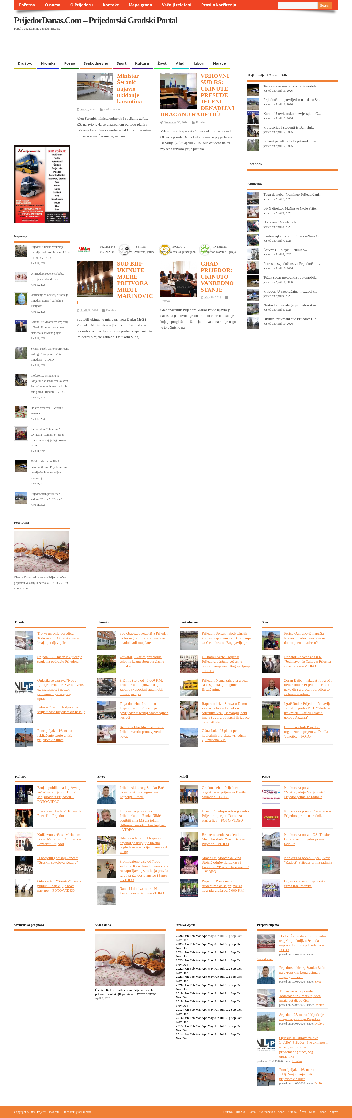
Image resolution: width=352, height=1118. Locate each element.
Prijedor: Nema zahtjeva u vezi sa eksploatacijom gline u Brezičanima (225, 685)
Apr (204, 936)
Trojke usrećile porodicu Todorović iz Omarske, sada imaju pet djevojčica (58, 638)
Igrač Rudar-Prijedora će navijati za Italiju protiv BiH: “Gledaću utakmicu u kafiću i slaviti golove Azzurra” (308, 710)
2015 (179, 1026)
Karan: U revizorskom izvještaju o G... (292, 113)
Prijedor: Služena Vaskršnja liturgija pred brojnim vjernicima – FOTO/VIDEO (50, 252)
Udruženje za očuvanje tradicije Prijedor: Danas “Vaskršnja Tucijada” (49, 300)
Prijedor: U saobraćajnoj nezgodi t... (290, 291)
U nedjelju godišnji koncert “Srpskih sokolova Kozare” (57, 860)
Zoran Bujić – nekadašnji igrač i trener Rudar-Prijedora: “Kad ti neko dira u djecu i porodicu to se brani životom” (308, 687)
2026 (179, 936)
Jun (216, 944)
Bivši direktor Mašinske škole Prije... (290, 208)
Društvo (25, 63)
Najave (219, 63)
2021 (179, 976)
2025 (179, 944)
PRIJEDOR (49, 952)
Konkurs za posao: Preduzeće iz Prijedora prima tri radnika (307, 813)
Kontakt (111, 5)
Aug (227, 944)
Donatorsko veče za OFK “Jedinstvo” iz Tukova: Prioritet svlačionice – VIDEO (307, 661)
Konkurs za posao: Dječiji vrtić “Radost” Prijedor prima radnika (308, 860)
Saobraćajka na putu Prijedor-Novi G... (292, 236)
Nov (179, 948)
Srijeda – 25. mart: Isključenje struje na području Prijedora (59, 659)
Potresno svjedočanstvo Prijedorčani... (291, 263)
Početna (27, 5)
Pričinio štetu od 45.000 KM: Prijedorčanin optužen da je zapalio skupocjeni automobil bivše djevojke (141, 687)
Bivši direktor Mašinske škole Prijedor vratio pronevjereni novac (142, 731)
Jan (187, 936)
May (211, 944)
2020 (179, 985)
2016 (179, 1018)
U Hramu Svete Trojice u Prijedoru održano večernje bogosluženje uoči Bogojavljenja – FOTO (226, 664)
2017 (179, 1009)
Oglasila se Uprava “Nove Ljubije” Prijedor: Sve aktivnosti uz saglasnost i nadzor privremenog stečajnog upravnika (61, 689)
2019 (179, 993)
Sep (233, 944)
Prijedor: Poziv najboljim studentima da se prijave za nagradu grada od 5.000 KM (223, 885)
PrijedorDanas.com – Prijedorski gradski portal (95, 20)
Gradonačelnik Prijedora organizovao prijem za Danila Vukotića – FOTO (306, 731)
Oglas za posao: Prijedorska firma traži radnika (304, 883)
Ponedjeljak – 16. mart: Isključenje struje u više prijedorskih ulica (55, 735)
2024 (179, 952)
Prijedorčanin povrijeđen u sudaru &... (291, 100)
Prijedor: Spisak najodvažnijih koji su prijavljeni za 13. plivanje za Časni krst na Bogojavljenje (226, 638)
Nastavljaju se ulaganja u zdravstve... (290, 305)
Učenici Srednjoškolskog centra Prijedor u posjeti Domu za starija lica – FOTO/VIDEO (225, 815)
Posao (69, 63)
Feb (192, 936)
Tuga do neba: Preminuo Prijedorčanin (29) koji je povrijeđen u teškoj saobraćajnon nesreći (144, 710)
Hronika (48, 63)
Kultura (142, 63)
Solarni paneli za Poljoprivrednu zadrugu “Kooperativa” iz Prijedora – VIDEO (50, 354)
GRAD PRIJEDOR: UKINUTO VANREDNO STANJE (217, 277)
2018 (179, 1001)
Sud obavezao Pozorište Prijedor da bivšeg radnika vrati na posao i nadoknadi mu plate (144, 638)
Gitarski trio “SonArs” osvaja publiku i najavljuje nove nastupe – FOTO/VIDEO (59, 885)
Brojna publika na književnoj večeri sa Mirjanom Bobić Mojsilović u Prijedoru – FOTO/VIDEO (59, 794)
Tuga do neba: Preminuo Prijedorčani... (292, 194)
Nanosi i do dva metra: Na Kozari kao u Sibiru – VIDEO (142, 890)
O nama (52, 5)
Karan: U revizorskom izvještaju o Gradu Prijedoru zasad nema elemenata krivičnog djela (50, 327)
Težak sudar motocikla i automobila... (291, 86)
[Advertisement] (243, 46)
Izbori (199, 63)
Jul (222, 944)
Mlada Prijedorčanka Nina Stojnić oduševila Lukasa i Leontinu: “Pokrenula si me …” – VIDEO (225, 865)
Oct (239, 944)
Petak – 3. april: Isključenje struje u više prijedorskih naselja (61, 709)
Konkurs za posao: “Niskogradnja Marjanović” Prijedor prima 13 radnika (304, 792)
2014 (179, 1034)
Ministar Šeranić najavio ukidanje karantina (129, 89)
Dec (185, 948)
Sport (121, 63)
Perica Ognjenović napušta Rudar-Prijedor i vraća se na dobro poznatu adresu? (305, 638)
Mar (198, 936)
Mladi (180, 63)
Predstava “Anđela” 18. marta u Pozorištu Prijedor (61, 813)
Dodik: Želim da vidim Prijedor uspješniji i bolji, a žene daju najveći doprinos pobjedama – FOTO (302, 943)
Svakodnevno (96, 63)
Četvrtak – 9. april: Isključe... (285, 250)
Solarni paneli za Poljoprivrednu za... (290, 141)
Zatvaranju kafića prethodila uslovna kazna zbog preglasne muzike (142, 661)
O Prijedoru (81, 5)
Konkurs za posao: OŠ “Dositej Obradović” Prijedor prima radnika (307, 839)
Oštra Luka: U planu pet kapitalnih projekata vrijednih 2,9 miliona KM (224, 735)
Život (162, 63)
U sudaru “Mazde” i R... (281, 222)
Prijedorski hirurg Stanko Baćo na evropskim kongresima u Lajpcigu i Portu (142, 792)
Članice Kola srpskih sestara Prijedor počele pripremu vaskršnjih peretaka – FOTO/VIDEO (126, 992)
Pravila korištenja (218, 5)
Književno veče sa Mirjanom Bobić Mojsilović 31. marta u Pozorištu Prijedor (59, 839)
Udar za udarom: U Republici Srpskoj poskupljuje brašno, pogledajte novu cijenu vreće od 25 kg (143, 845)
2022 (179, 968)
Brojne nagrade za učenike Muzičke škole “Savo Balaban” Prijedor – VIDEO (225, 839)
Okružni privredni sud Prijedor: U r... (290, 319)
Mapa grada (140, 5)
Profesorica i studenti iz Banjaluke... (290, 127)
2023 (179, 960)
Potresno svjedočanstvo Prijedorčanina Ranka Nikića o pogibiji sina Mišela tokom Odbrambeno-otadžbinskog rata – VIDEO (143, 820)
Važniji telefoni (176, 5)
